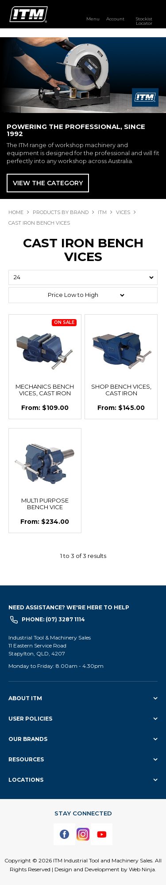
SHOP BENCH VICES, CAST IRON (121, 390)
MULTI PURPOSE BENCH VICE (45, 504)
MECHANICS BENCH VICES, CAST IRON (44, 390)
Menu (93, 18)
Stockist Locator (143, 21)
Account (115, 18)
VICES (123, 212)
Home (15, 212)
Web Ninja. (142, 869)
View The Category (48, 183)
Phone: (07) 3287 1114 (53, 619)
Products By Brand (61, 212)
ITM (102, 212)
